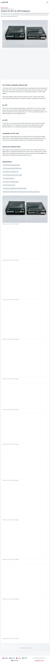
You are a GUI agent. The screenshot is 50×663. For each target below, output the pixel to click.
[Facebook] (12, 658)
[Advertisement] (25, 63)
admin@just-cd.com (39, 660)
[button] (25, 209)
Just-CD (5, 2)
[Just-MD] (24, 658)
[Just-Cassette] (15, 660)
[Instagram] (5, 658)
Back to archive (4, 7)
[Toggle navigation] (47, 2)
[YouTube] (18, 658)
